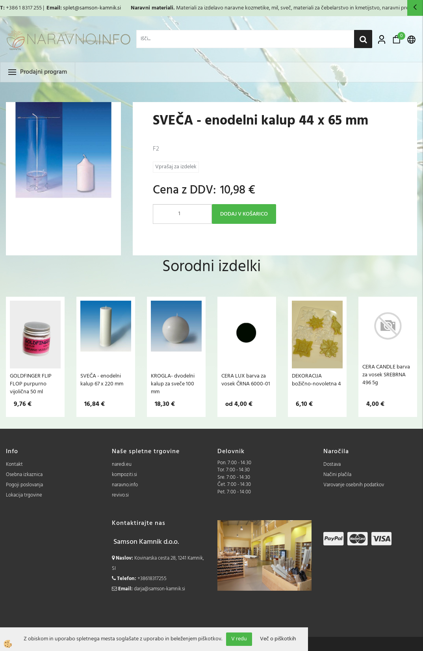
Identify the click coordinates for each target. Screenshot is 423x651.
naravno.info (125, 485)
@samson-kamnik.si (97, 8)
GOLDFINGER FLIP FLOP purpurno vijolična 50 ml (31, 384)
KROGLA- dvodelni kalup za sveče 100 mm (173, 384)
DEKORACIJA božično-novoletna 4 (316, 380)
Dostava (332, 464)
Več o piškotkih (278, 639)
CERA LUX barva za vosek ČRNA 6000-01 (245, 380)
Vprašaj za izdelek (176, 166)
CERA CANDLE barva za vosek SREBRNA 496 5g (386, 375)
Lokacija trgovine (24, 495)
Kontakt (14, 464)
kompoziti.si (124, 475)
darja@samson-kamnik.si (159, 589)
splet (68, 8)
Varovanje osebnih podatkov (353, 485)
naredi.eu (122, 464)
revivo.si (120, 495)
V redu (239, 639)
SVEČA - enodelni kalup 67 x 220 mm (101, 380)
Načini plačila (337, 475)
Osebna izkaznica (24, 475)
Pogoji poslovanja (24, 485)
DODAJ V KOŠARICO (244, 214)
